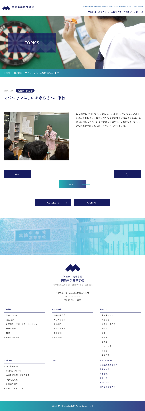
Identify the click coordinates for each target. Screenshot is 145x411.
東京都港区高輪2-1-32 (79, 293)
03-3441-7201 (75, 296)
